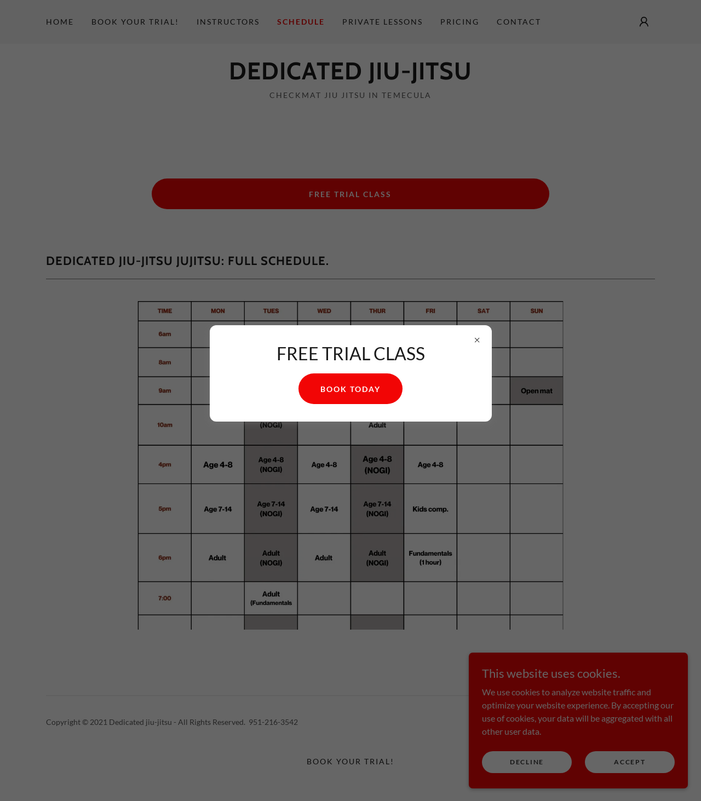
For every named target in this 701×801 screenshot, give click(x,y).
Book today (350, 389)
